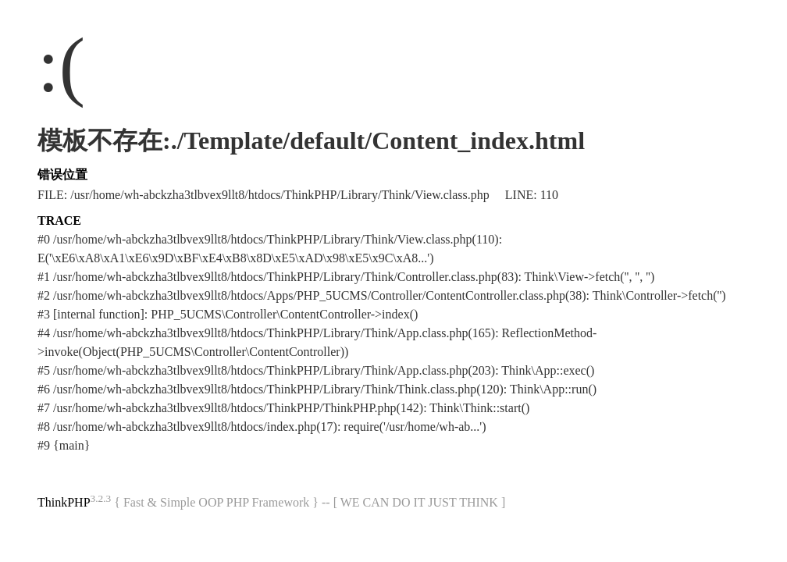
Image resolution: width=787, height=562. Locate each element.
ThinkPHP (64, 502)
